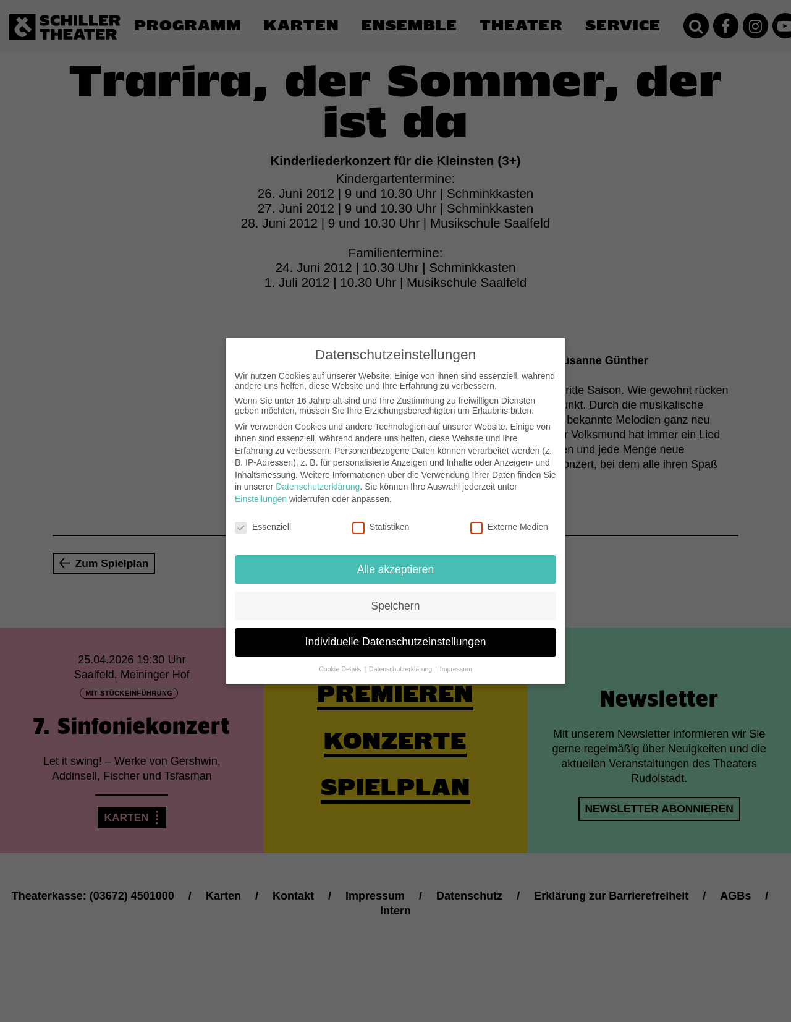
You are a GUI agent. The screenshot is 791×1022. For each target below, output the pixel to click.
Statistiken (381, 527)
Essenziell (263, 527)
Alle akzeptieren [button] (395, 569)
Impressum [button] (456, 669)
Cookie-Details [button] (341, 669)
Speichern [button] (395, 605)
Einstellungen (261, 499)
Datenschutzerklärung (318, 487)
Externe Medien (509, 527)
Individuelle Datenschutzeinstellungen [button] (395, 642)
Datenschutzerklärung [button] (401, 669)
